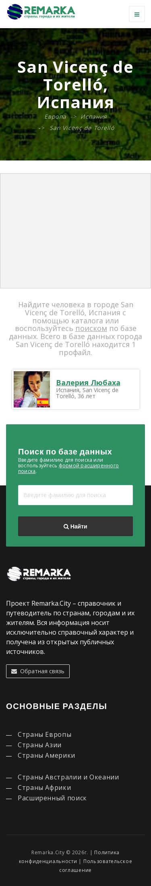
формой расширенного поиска (68, 468)
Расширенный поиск (52, 797)
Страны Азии (40, 744)
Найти (75, 526)
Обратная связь (37, 671)
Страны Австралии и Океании (68, 777)
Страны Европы (44, 734)
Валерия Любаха (88, 382)
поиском (91, 328)
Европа (55, 116)
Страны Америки (46, 755)
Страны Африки (44, 787)
